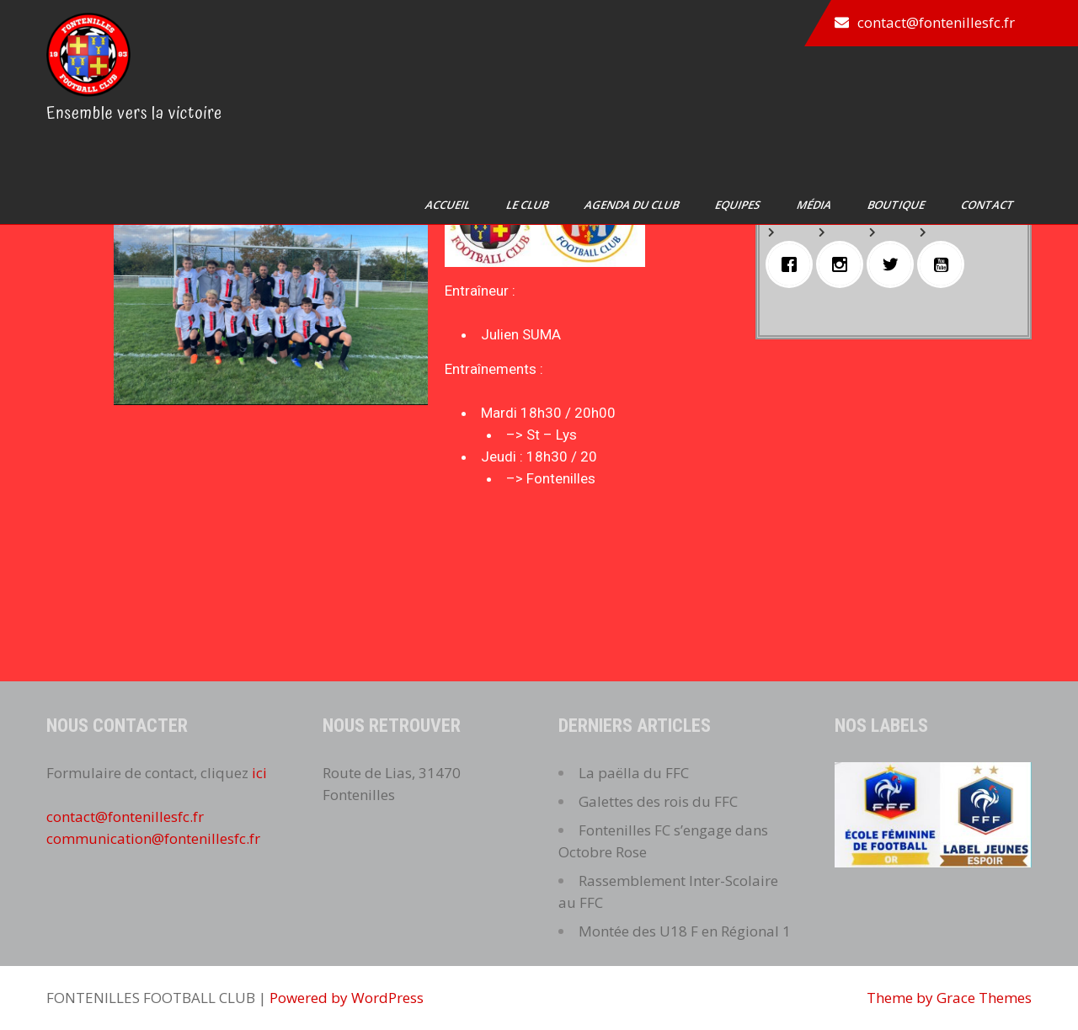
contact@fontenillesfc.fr (936, 22)
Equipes (739, 204)
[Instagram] (844, 264)
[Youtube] (945, 264)
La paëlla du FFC (634, 772)
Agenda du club (633, 204)
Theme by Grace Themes (949, 997)
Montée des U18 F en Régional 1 (685, 931)
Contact (988, 204)
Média (815, 204)
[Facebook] (793, 264)
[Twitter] (894, 264)
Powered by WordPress (347, 997)
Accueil (449, 204)
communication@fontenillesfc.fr (153, 838)
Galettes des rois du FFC (658, 801)
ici (259, 772)
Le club (528, 204)
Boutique (897, 204)
